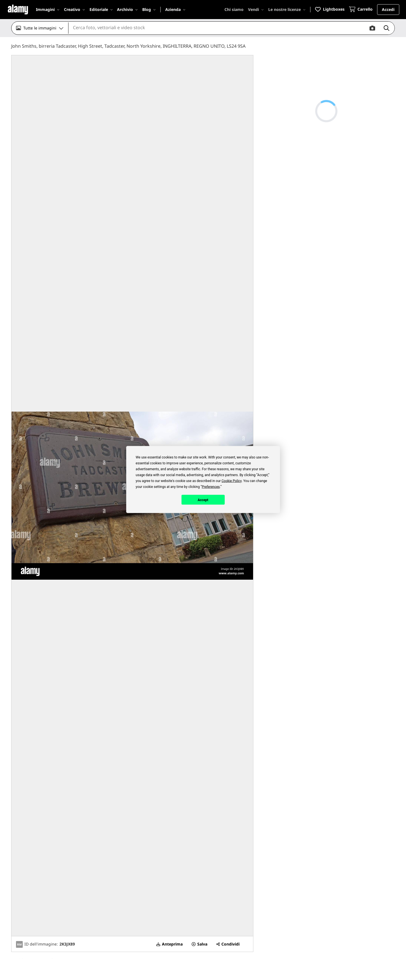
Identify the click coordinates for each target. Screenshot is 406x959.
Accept (203, 500)
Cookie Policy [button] (232, 481)
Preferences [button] (211, 487)
